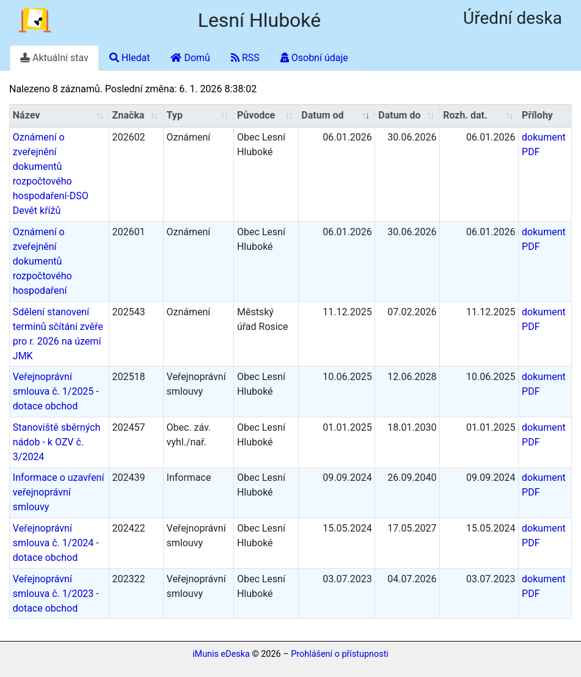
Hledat (129, 58)
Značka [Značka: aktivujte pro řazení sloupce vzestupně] (128, 115)
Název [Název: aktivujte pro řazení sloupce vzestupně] (26, 115)
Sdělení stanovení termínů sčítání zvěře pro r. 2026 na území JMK (58, 334)
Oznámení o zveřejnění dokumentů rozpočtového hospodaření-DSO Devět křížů (51, 173)
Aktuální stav (54, 58)
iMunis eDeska (221, 654)
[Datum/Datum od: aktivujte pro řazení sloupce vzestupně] (337, 115)
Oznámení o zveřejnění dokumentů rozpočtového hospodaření (42, 261)
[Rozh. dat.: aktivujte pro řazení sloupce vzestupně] (479, 115)
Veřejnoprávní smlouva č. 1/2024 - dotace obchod (56, 542)
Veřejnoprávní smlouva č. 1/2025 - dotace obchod (56, 391)
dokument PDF (544, 144)
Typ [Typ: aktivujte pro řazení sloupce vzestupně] (175, 115)
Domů (190, 58)
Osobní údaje (314, 58)
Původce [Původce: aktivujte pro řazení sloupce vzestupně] (256, 115)
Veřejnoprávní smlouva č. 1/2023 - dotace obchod (56, 593)
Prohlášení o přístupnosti (340, 654)
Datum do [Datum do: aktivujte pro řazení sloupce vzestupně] (399, 115)
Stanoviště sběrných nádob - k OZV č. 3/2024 (57, 442)
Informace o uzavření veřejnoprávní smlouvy (58, 492)
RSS (245, 58)
